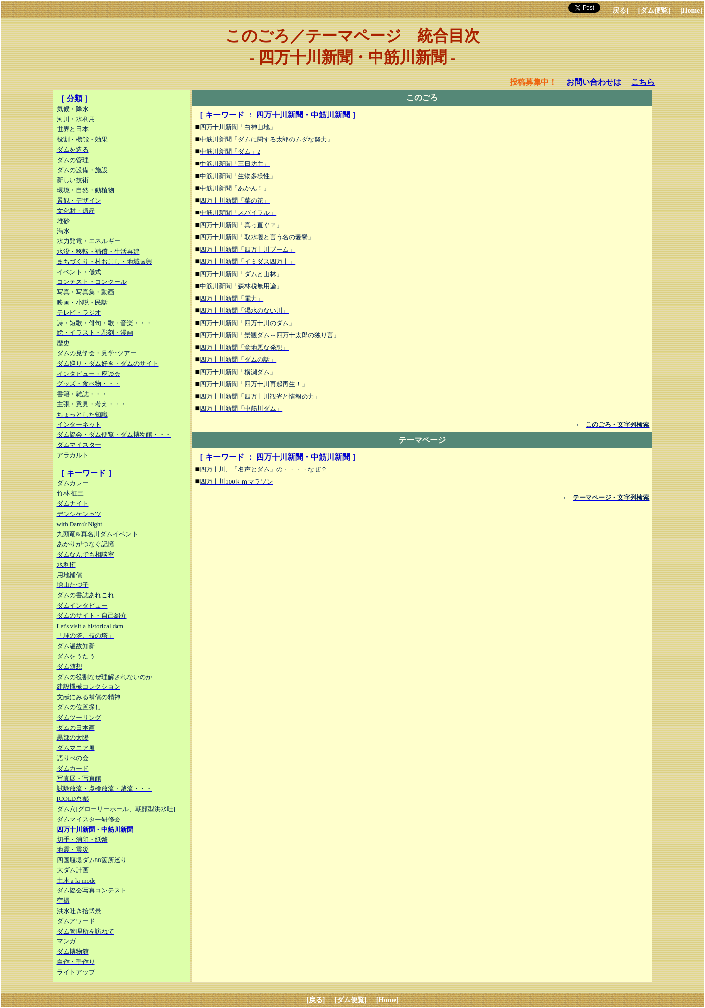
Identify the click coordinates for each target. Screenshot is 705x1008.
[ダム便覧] (654, 10)
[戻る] (619, 10)
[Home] (691, 10)
